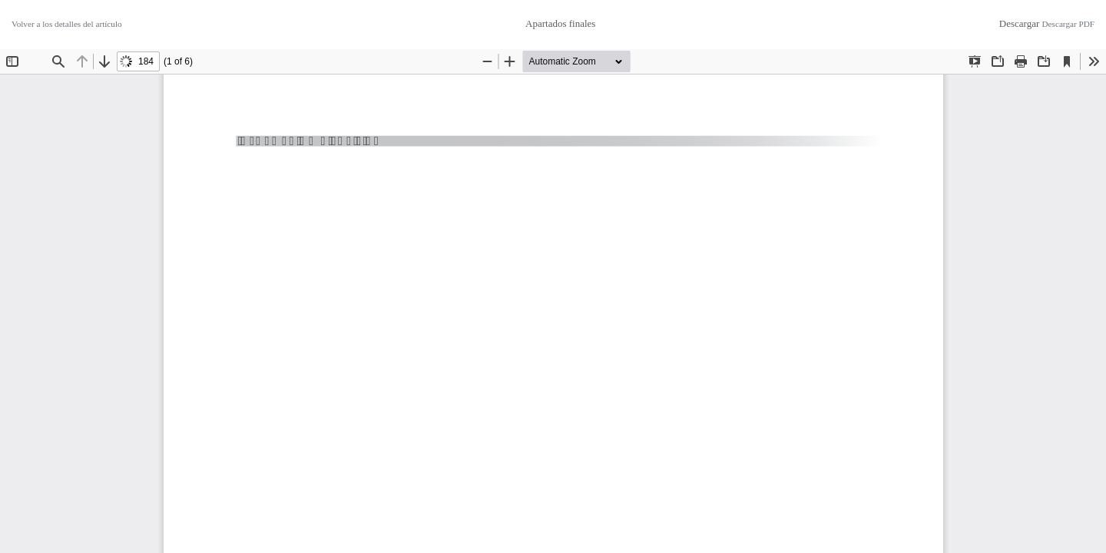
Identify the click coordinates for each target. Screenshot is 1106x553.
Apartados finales (560, 23)
